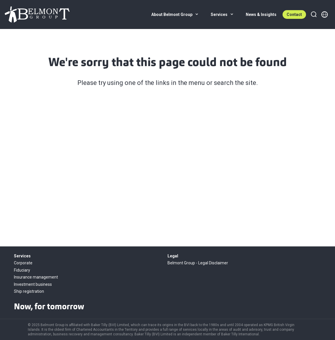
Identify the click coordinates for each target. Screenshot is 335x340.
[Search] (313, 14)
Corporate (23, 263)
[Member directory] (324, 14)
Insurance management (36, 277)
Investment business (33, 284)
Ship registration (29, 291)
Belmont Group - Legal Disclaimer (198, 263)
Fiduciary (22, 270)
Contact (294, 14)
